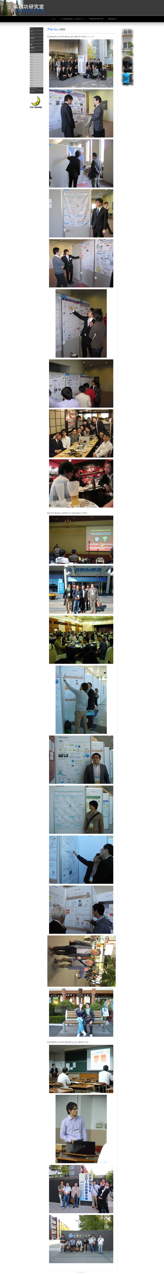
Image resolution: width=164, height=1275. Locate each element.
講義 (31, 44)
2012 (32, 70)
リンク (31, 41)
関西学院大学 (112, 19)
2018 (32, 54)
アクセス (32, 91)
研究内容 (32, 38)
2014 (32, 64)
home (54, 19)
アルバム (32, 51)
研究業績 (32, 47)
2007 (32, 83)
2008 (32, 80)
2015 (32, 62)
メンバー (32, 34)
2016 (32, 59)
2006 (32, 85)
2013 (32, 67)
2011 (32, 72)
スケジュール (33, 88)
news (31, 31)
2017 (32, 56)
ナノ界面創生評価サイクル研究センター (72, 19)
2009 (32, 77)
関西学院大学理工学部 (96, 19)
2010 (32, 75)
